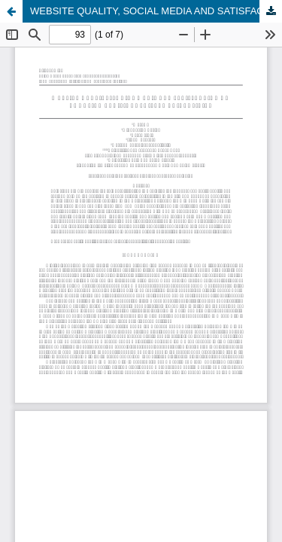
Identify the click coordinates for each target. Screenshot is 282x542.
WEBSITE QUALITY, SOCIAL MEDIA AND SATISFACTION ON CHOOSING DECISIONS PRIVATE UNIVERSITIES (156, 11)
